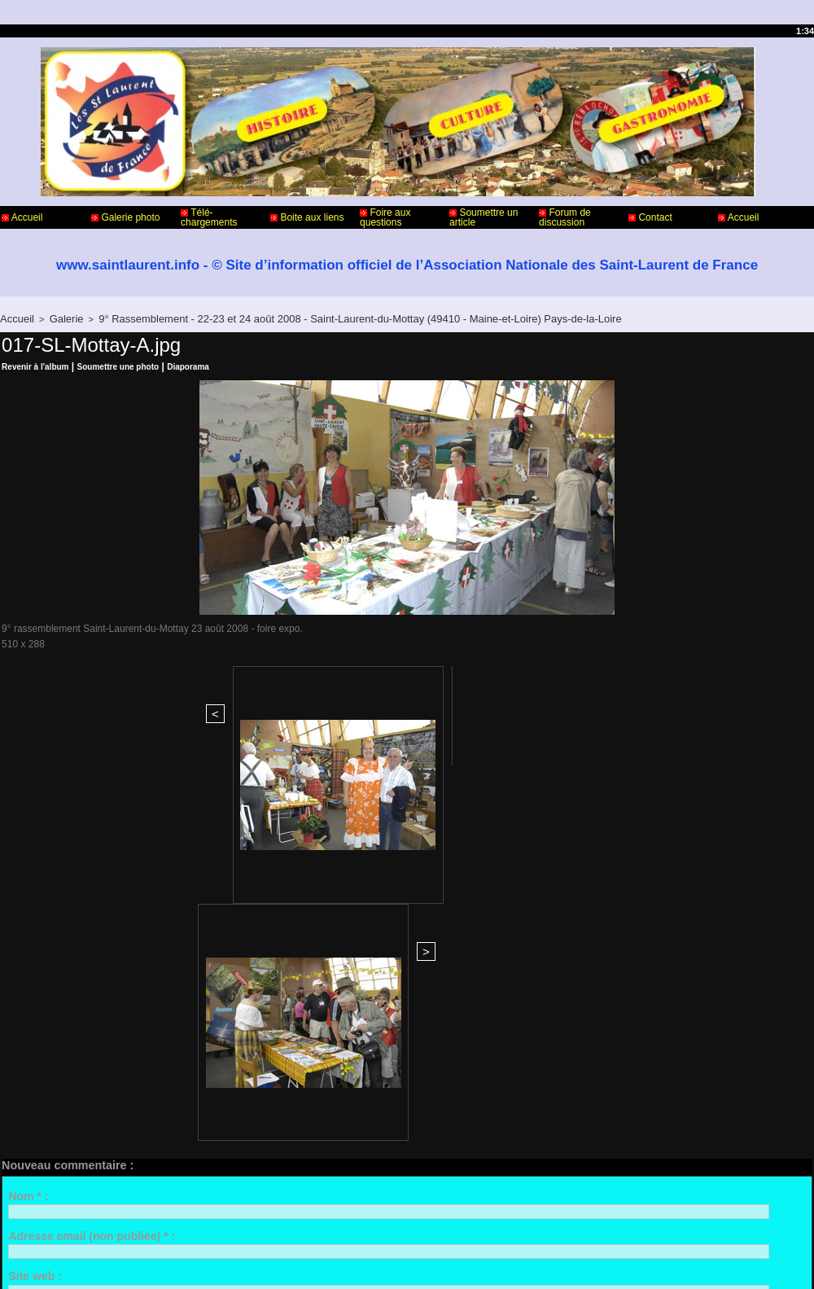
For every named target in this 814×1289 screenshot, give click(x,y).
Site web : (34, 898)
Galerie (58, 317)
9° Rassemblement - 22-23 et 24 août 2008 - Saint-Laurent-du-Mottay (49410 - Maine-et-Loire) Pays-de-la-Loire (309, 317)
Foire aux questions (385, 217)
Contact (650, 217)
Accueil (22, 217)
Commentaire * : (51, 938)
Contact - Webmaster (48, 1222)
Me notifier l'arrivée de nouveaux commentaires (156, 1086)
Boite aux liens (307, 217)
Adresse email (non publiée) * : (91, 858)
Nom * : (28, 817)
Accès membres (375, 1263)
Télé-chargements (209, 217)
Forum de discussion (565, 217)
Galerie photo (125, 217)
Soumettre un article (483, 217)
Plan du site (448, 1263)
